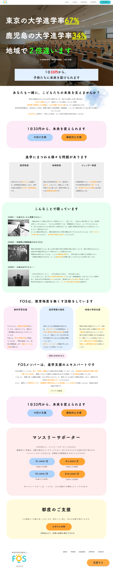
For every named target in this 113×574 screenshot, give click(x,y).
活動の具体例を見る (56, 356)
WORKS (75, 2)
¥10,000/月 (72, 474)
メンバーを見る (56, 391)
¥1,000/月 (42, 461)
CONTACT (105, 2)
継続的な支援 (74, 137)
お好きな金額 (59, 527)
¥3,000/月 (72, 461)
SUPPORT (93, 2)
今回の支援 (40, 137)
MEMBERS (84, 2)
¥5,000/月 (41, 474)
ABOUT (67, 2)
